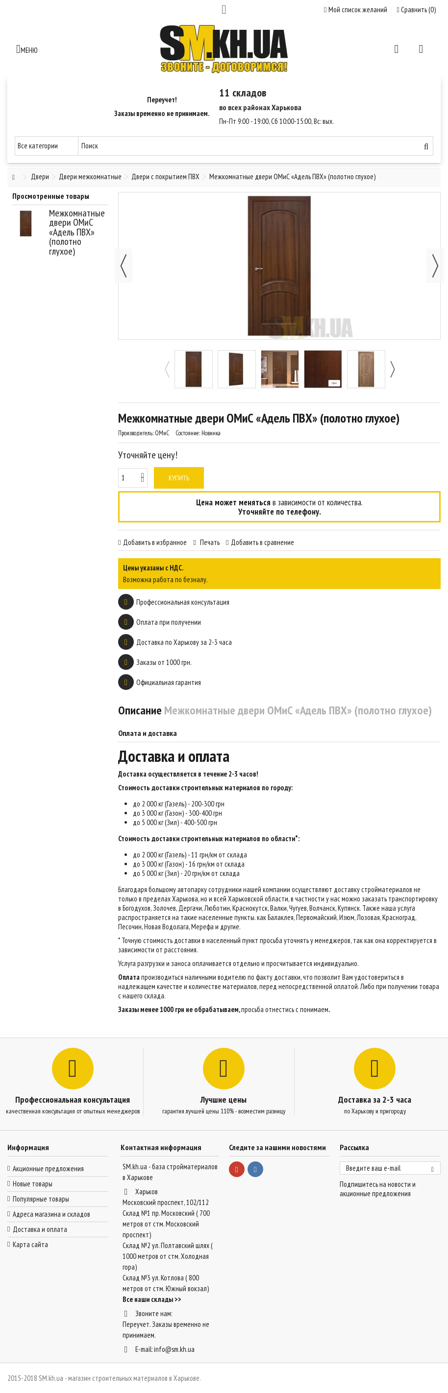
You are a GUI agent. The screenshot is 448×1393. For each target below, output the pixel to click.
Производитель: (135, 433)
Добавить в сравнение (262, 542)
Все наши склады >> (152, 1299)
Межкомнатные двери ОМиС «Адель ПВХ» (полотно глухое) (77, 232)
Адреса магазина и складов (51, 1214)
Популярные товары (41, 1199)
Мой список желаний (355, 9)
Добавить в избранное (155, 542)
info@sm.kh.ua (174, 1349)
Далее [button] (435, 266)
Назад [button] (123, 266)
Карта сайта (30, 1244)
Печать (209, 542)
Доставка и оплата (40, 1229)
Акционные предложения (48, 1168)
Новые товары (32, 1183)
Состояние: (187, 433)
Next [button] (392, 369)
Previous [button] (167, 369)
